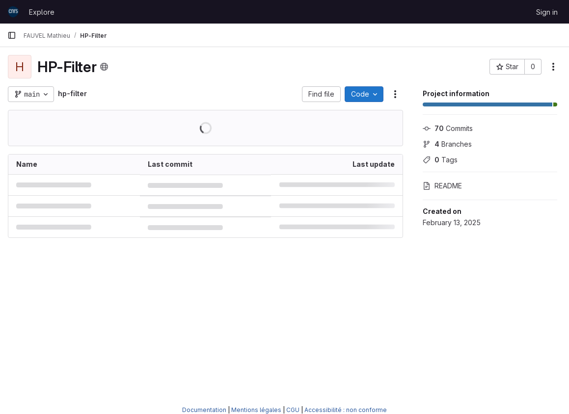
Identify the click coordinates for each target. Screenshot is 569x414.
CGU (292, 410)
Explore (41, 12)
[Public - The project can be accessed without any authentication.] (104, 67)
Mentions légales (256, 410)
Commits (448, 128)
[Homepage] (13, 12)
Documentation (204, 410)
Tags (440, 159)
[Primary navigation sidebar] (12, 35)
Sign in (547, 12)
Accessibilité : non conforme (345, 410)
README (442, 185)
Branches (447, 144)
